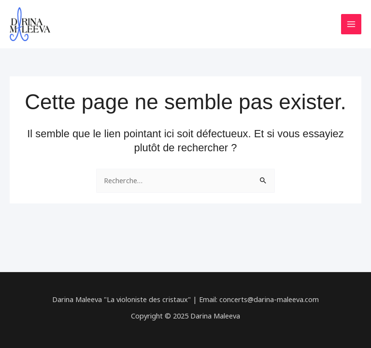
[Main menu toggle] (351, 24)
